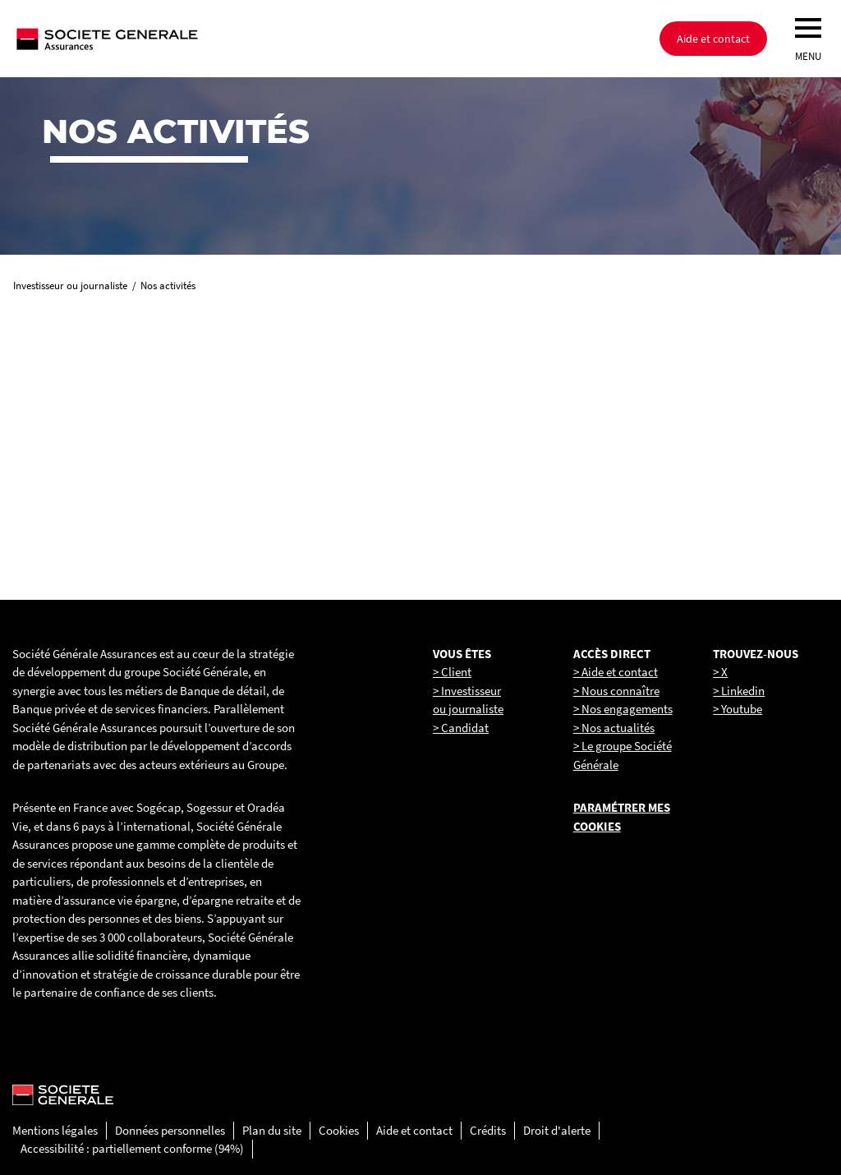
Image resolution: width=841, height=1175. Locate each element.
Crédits (488, 1130)
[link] (140, 444)
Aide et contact (713, 38)
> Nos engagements (623, 709)
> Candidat (461, 727)
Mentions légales (55, 1130)
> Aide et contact (615, 672)
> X (720, 672)
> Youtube (737, 709)
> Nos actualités (614, 727)
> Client (452, 672)
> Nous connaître (616, 690)
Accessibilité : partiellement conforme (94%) (132, 1148)
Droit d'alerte (557, 1130)
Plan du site (271, 1130)
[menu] (808, 28)
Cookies (339, 1130)
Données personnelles (170, 1130)
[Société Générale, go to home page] (160, 38)
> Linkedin (739, 690)
